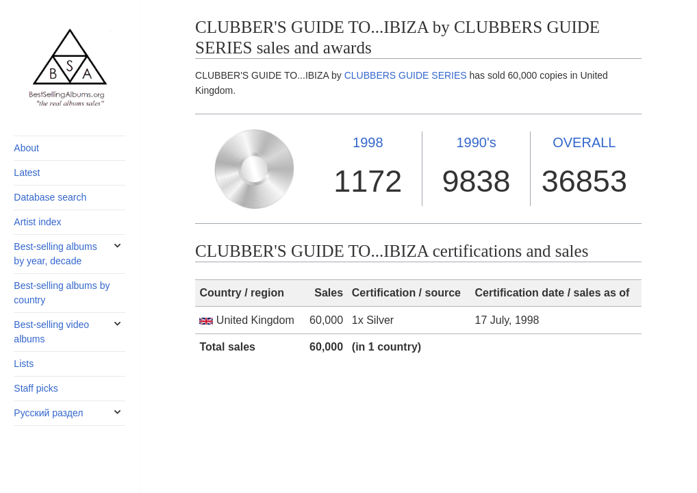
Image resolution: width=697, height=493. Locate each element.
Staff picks (36, 388)
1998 (368, 142)
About (26, 147)
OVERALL (584, 142)
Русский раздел (48, 412)
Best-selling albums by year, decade (55, 253)
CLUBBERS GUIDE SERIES (405, 75)
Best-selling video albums (51, 331)
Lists (24, 363)
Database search (50, 197)
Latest (27, 172)
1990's (476, 142)
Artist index (37, 221)
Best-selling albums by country (62, 292)
